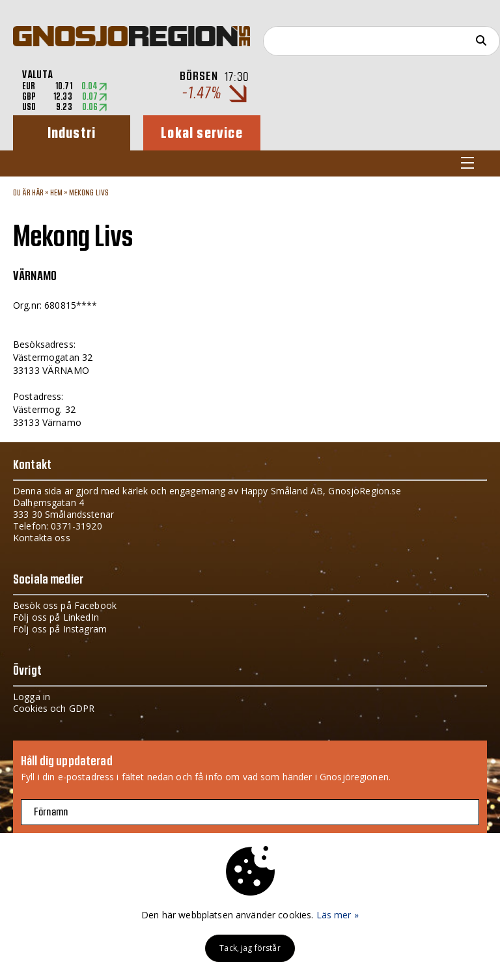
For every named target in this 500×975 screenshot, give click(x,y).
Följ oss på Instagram (60, 629)
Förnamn (51, 812)
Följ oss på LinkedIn (56, 617)
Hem (56, 193)
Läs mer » (337, 915)
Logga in (31, 696)
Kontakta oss (41, 537)
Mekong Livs (89, 193)
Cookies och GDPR (53, 708)
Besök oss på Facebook (65, 605)
